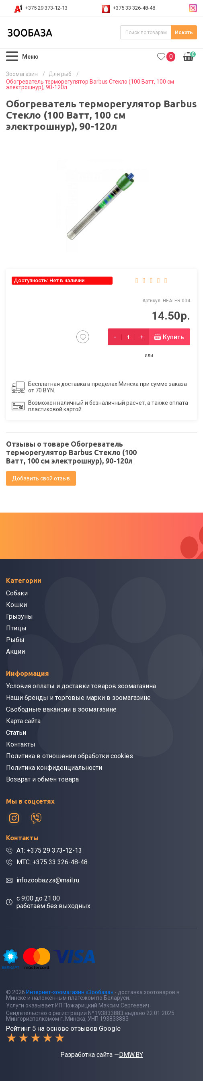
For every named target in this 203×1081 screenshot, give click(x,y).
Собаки (17, 593)
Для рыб (60, 74)
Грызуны (19, 616)
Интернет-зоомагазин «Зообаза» (69, 992)
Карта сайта (23, 721)
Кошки (16, 605)
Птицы (16, 628)
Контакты (20, 744)
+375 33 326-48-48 (134, 8)
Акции (15, 651)
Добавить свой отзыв (41, 478)
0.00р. (189, 55)
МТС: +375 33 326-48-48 (52, 862)
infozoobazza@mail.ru (47, 880)
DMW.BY (131, 1054)
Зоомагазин (22, 74)
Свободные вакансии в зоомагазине (61, 709)
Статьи (16, 732)
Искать (184, 32)
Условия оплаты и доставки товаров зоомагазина (81, 686)
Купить (173, 337)
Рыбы (15, 640)
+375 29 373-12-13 (46, 8)
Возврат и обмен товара (42, 779)
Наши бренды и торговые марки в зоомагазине (78, 698)
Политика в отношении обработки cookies (69, 756)
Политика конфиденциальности (54, 767)
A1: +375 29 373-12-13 (49, 850)
